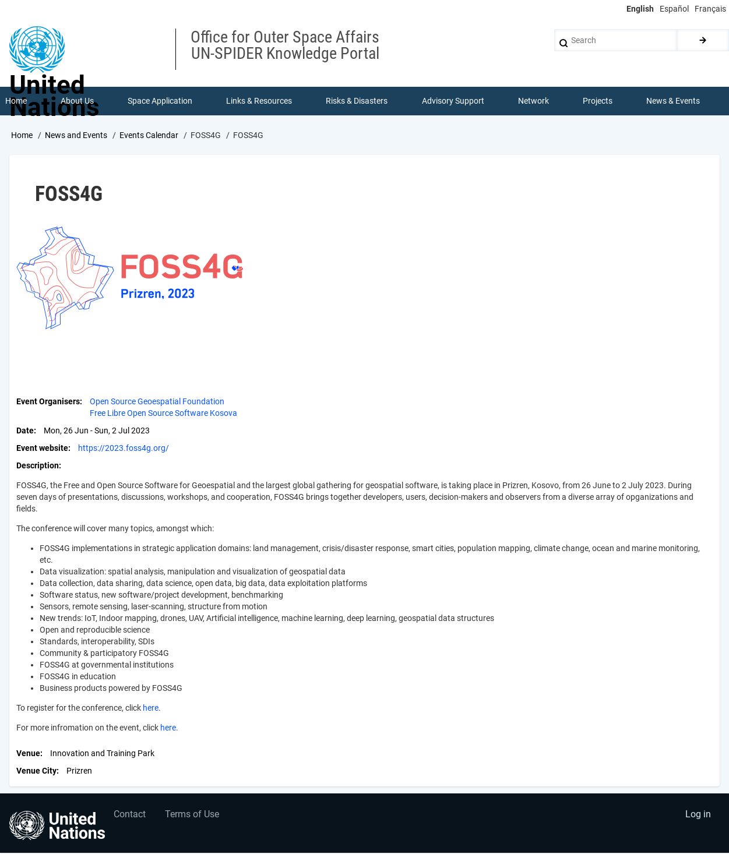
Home (22, 135)
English (640, 8)
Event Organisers (48, 402)
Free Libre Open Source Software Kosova (163, 413)
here (151, 708)
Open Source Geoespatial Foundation (157, 402)
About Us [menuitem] (77, 101)
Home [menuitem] (16, 101)
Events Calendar (148, 135)
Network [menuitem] (533, 101)
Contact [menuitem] (130, 816)
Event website (42, 448)
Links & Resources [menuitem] (260, 101)
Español (674, 8)
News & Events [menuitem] (673, 101)
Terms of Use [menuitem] (194, 816)
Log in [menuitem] (697, 816)
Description (37, 466)
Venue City (36, 771)
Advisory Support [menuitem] (453, 101)
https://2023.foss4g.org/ (123, 448)
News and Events (76, 135)
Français (710, 8)
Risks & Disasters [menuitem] (357, 101)
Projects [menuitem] (598, 101)
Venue (28, 753)
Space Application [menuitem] (160, 101)
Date (25, 431)
